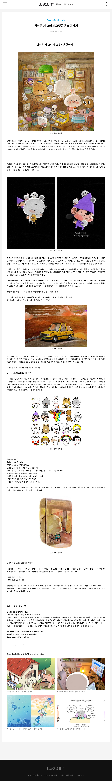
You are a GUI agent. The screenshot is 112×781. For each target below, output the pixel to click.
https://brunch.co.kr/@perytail (25, 634)
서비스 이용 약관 (67, 775)
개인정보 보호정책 (50, 775)
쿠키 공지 (80, 775)
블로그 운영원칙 (33, 775)
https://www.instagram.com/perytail (29, 632)
